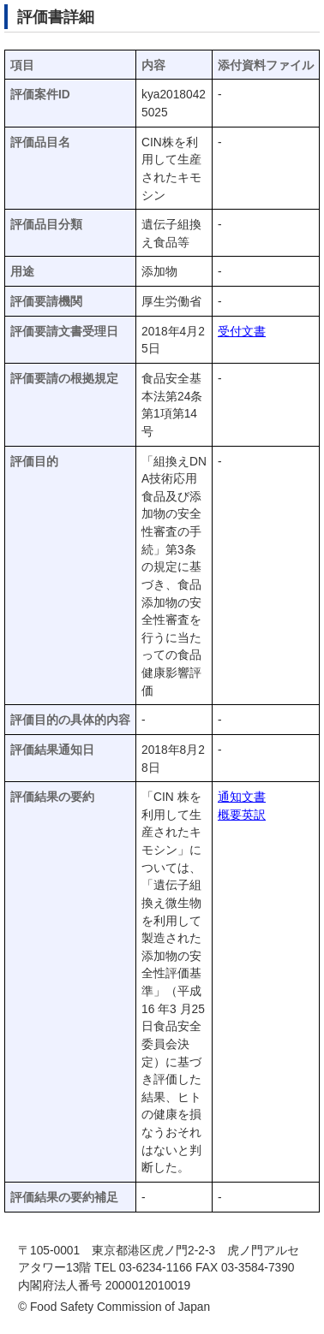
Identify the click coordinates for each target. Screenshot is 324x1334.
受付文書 (242, 331)
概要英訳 (242, 815)
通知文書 (242, 797)
